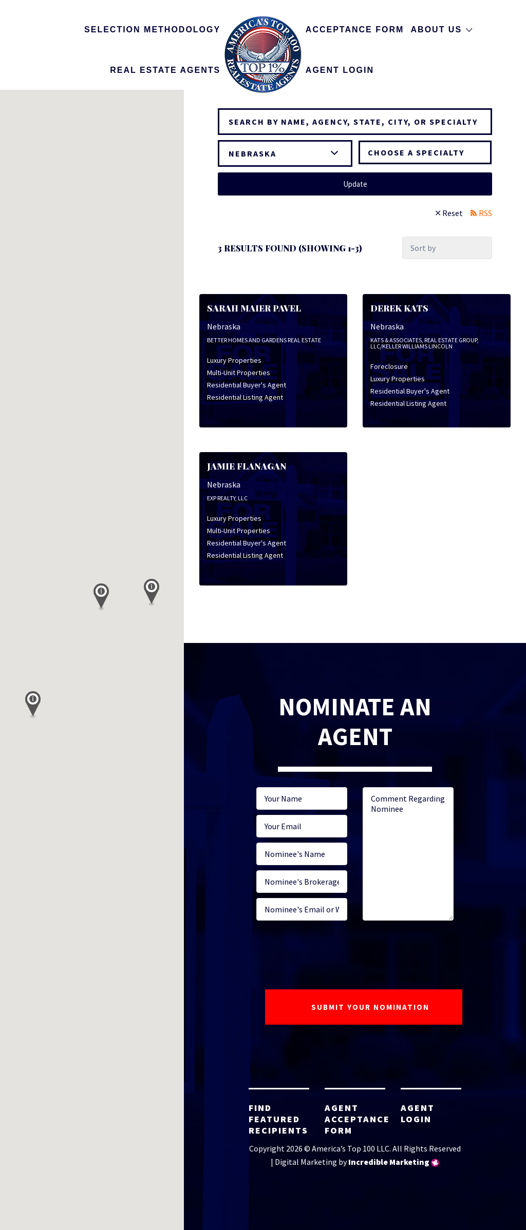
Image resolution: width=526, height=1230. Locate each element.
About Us (436, 29)
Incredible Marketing (388, 1162)
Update (355, 184)
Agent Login (340, 70)
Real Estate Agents (165, 70)
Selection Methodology (152, 29)
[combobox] (425, 152)
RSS (485, 213)
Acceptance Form (355, 29)
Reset (452, 213)
